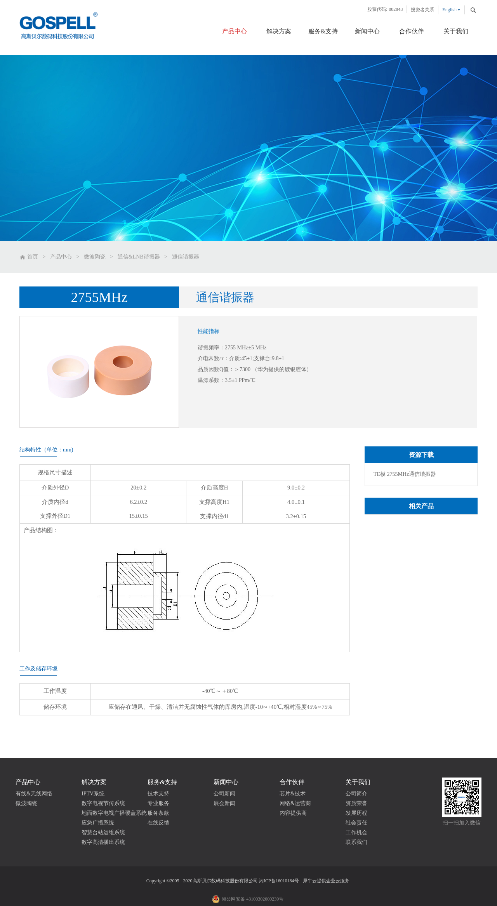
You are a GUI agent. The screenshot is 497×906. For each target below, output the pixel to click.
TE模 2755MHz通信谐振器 (405, 474)
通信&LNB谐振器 (139, 257)
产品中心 (61, 257)
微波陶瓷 (95, 257)
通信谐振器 (185, 257)
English (449, 9)
